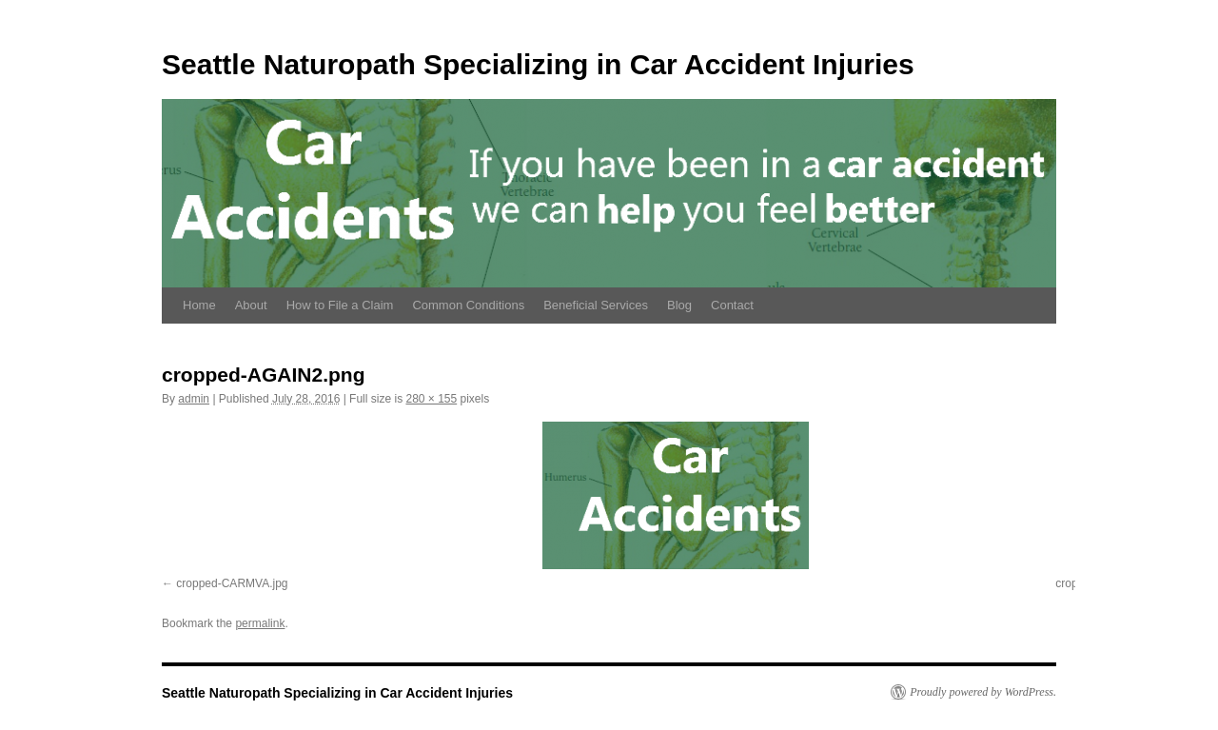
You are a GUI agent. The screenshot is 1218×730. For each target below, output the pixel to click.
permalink (260, 623)
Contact (732, 305)
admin (193, 398)
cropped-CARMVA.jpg (231, 583)
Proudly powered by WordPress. (983, 692)
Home (199, 305)
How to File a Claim (340, 305)
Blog (679, 305)
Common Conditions (468, 305)
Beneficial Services (595, 305)
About (251, 305)
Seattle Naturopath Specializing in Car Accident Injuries (538, 64)
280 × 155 (431, 398)
